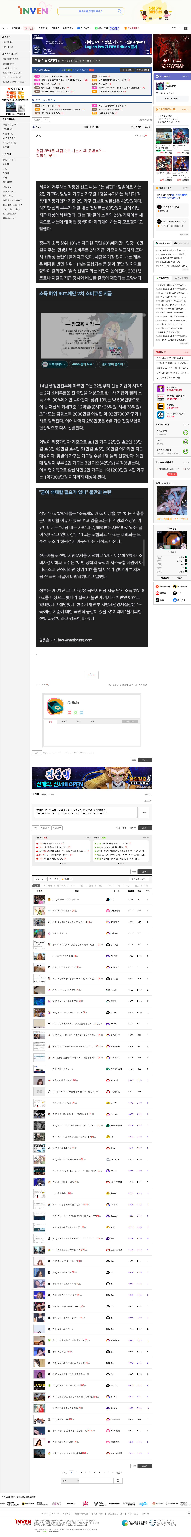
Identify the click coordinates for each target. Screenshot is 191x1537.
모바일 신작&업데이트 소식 (14, 82)
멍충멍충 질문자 (62, 911)
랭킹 (78, 722)
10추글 (55, 879)
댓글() (143, 135)
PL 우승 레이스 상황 (63, 899)
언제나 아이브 (61, 1069)
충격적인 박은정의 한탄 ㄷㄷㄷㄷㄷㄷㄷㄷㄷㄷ (75, 1238)
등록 (144, 812)
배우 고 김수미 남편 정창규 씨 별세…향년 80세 (75, 944)
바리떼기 (114, 956)
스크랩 (116, 685)
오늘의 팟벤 (8, 134)
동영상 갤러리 (9, 64)
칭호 (92, 722)
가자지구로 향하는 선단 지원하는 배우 (71, 1137)
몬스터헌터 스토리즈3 (12, 205)
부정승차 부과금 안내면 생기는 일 (69, 922)
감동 (137, 885)
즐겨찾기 (67, 879)
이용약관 (66, 1514)
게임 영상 (7, 187)
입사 (112, 1261)
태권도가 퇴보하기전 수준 (66, 1385)
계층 (128, 885)
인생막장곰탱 (116, 1125)
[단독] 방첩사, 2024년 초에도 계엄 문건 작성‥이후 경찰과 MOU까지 (84, 1058)
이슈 (47, 885)
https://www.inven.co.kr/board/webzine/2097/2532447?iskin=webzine (68, 753)
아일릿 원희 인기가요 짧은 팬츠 (68, 1374)
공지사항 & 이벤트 (10, 59)
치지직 (6, 164)
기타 (146, 885)
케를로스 (114, 933)
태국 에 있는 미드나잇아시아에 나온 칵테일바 (74, 1171)
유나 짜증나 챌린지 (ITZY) (66, 1306)
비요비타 (114, 1080)
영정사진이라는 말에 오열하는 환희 (70, 1114)
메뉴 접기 (130, 721)
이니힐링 (75, 712)
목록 (137, 135)
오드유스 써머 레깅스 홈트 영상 (68, 1363)
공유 (109, 685)
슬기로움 (114, 944)
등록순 (43, 794)
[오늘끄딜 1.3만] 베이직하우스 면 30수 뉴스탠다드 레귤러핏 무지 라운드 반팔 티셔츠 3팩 (173, 368)
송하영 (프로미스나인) (64, 1261)
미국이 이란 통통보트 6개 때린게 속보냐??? (74, 1216)
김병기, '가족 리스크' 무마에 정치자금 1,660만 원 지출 (78, 1046)
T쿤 (112, 1137)
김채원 (57, 933)
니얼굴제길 (115, 1091)
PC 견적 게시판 (9, 143)
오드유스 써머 (61, 1329)
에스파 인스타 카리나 (64, 1284)
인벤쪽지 (69, 712)
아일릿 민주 (60, 1351)
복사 (46, 120)
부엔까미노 (115, 922)
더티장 (113, 1171)
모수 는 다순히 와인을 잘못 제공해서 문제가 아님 (76, 1125)
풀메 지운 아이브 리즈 (64, 1295)
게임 (100, 885)
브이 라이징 (8, 196)
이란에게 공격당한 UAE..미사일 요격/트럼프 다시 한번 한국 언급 (83, 978)
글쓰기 (145, 872)
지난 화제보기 (127, 70)
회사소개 (45, 1514)
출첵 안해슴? (60, 1419)
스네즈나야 (115, 911)
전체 (36, 885)
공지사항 (145, 1514)
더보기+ (88, 837)
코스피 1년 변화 (61, 1148)
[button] (60, 863)
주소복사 (36, 753)
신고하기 (124, 685)
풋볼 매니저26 (9, 218)
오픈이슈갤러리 (145, 120)
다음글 (44, 828)
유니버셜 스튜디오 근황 (65, 1001)
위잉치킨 (114, 1385)
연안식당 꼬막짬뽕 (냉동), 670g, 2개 (170, 358)
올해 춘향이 (60, 1193)
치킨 (112, 899)
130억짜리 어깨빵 (62, 956)
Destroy (114, 1216)
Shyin (37, 127)
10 (113, 1472)
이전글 (56, 828)
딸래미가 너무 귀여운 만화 (66, 1159)
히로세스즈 (115, 1035)
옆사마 (113, 1397)
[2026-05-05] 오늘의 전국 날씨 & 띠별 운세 (73, 1091)
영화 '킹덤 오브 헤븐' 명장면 (67, 1453)
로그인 (174, 28)
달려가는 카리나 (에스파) (65, 1318)
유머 (73, 885)
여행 (5, 178)
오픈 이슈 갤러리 (10, 125)
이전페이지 (121, 828)
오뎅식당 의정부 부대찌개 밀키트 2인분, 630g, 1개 (173, 373)
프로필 (64, 722)
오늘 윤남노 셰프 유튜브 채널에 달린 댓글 (73, 1397)
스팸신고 (133, 685)
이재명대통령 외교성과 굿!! (66, 1227)
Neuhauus (115, 1159)
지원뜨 (113, 1227)
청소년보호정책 (97, 1514)
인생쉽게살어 (116, 1069)
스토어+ (185, 109)
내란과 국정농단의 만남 (65, 1408)
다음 (118, 1472)
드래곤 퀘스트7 (9, 214)
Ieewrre (114, 1024)
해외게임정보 (8, 182)
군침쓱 (113, 1103)
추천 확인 (143, 685)
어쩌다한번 (115, 1431)
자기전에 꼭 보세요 (63, 1182)
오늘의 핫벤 (8, 129)
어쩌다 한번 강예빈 (63, 1442)
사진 (118, 885)
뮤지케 (113, 990)
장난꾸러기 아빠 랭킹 (64, 990)
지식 (109, 885)
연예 (61, 885)
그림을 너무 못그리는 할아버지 (68, 1340)
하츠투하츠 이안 (62, 1272)
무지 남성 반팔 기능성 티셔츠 (168, 378)
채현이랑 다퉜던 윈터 (64, 967)
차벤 (5, 169)
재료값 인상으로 (62, 1103)
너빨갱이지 (115, 1340)
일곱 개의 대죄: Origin (12, 200)
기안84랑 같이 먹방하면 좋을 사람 (69, 1431)
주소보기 (36, 120)
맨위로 (133, 828)
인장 (50, 722)
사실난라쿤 (115, 1419)
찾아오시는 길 (133, 1514)
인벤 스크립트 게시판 (12, 77)
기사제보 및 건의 (10, 68)
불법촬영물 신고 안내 (115, 1514)
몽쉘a (113, 1148)
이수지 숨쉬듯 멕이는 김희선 (67, 1012)
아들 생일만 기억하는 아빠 (66, 1250)
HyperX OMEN (9, 191)
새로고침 (148, 794)
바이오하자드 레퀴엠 (12, 209)
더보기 (81, 712)
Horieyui (114, 1114)
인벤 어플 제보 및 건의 (12, 73)
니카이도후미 (116, 1182)
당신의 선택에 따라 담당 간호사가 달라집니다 (74, 1024)
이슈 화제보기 (143, 70)
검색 (118, 1481)
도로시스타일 (116, 1250)
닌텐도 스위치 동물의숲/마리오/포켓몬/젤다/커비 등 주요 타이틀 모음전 (173, 363)
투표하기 (172, 474)
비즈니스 (55, 1514)
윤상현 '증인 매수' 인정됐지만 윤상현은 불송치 (75, 1035)
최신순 (51, 794)
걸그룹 (6, 173)
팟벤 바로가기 (9, 160)
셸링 (112, 1238)
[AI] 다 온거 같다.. (62, 1080)
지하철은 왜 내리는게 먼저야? (68, 1204)
